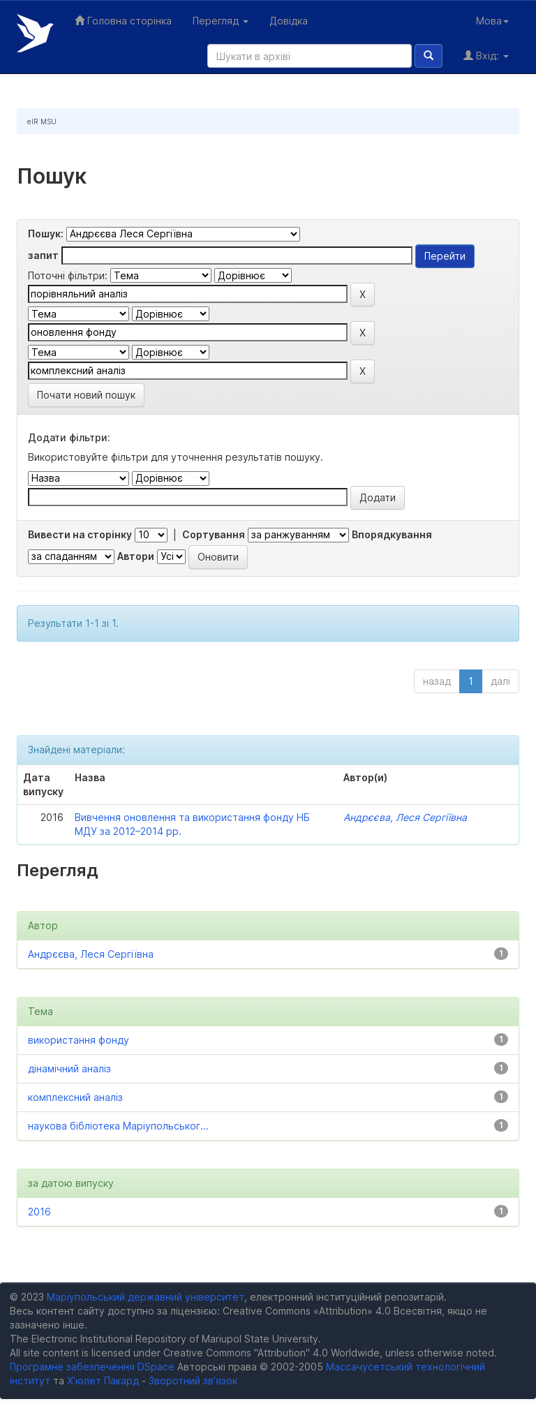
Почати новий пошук (86, 395)
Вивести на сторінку (80, 534)
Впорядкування (392, 534)
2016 (39, 1212)
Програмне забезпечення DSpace (92, 1367)
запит (43, 255)
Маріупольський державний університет (145, 1297)
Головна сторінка (123, 21)
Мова (492, 21)
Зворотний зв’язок (193, 1380)
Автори (135, 556)
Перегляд (220, 21)
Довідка (288, 21)
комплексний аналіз (75, 1097)
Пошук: (46, 233)
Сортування (213, 534)
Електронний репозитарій (35, 33)
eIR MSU (42, 121)
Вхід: (486, 55)
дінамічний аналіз (69, 1068)
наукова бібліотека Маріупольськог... (118, 1126)
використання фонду (78, 1040)
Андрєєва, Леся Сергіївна (405, 817)
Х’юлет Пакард (103, 1380)
